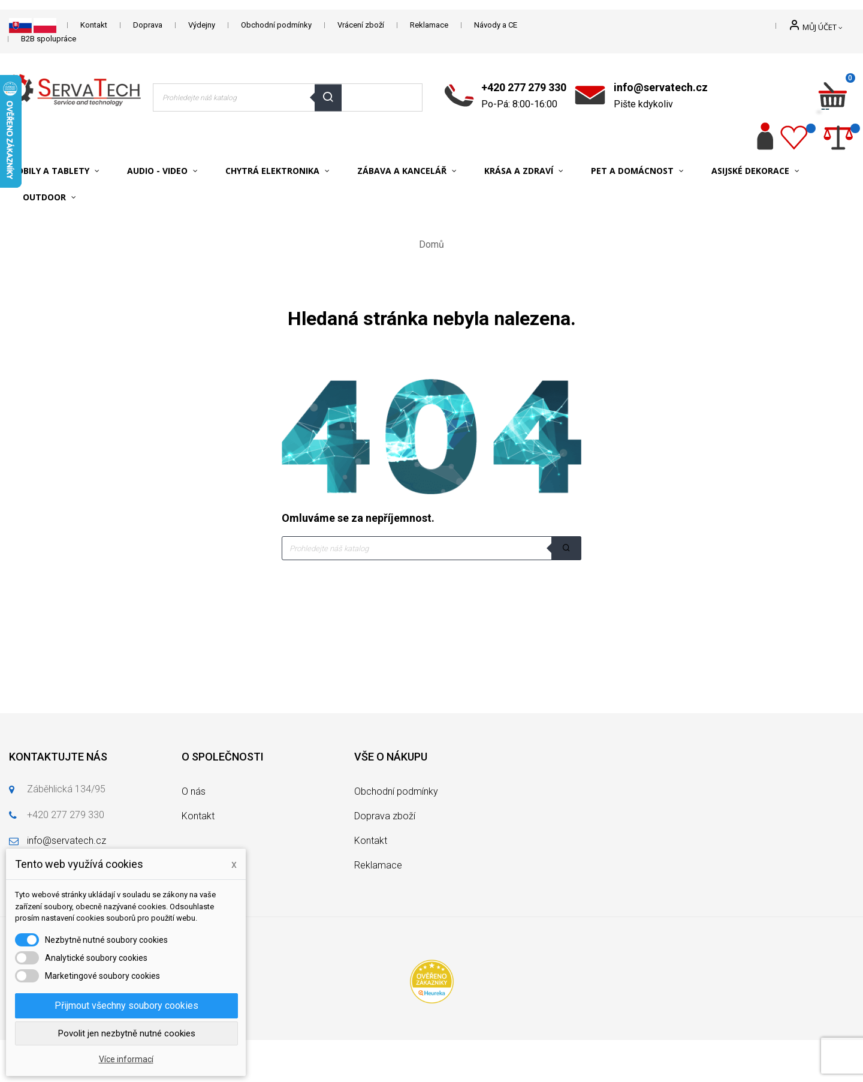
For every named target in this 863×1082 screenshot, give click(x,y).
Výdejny (201, 24)
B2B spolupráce (48, 38)
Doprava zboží (384, 816)
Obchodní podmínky (276, 24)
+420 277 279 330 (523, 87)
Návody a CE (495, 24)
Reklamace (429, 24)
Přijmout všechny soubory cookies (126, 1005)
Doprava (147, 24)
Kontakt (93, 24)
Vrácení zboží (360, 24)
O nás (194, 791)
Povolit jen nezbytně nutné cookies (126, 1033)
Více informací (126, 1059)
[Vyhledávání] (431, 548)
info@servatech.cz (661, 87)
